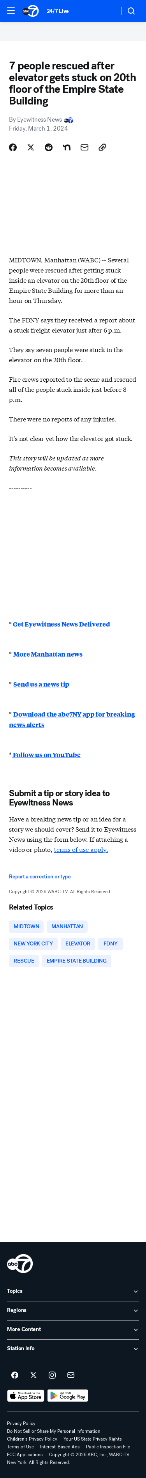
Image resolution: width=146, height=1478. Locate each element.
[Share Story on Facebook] (12, 147)
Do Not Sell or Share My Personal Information (53, 1431)
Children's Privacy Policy (32, 1439)
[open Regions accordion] (73, 1311)
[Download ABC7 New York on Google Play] (67, 1395)
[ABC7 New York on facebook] (15, 1375)
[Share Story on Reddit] (48, 147)
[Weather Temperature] (107, 11)
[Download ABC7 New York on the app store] (25, 1395)
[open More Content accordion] (73, 1330)
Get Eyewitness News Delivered (61, 624)
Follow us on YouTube (46, 754)
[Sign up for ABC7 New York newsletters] (71, 1375)
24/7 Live (58, 11)
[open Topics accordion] (73, 1292)
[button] (11, 10)
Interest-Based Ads (60, 1446)
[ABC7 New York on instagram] (52, 1375)
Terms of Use (20, 1446)
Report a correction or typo (39, 876)
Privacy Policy (21, 1423)
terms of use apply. (81, 848)
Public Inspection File (108, 1446)
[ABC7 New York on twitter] (33, 1375)
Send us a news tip (41, 684)
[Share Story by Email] (84, 147)
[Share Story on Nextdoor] (66, 147)
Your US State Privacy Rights (92, 1439)
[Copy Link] (102, 147)
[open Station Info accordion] (73, 1349)
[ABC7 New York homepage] (30, 11)
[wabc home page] (20, 1263)
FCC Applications (25, 1454)
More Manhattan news (48, 654)
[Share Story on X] (30, 147)
